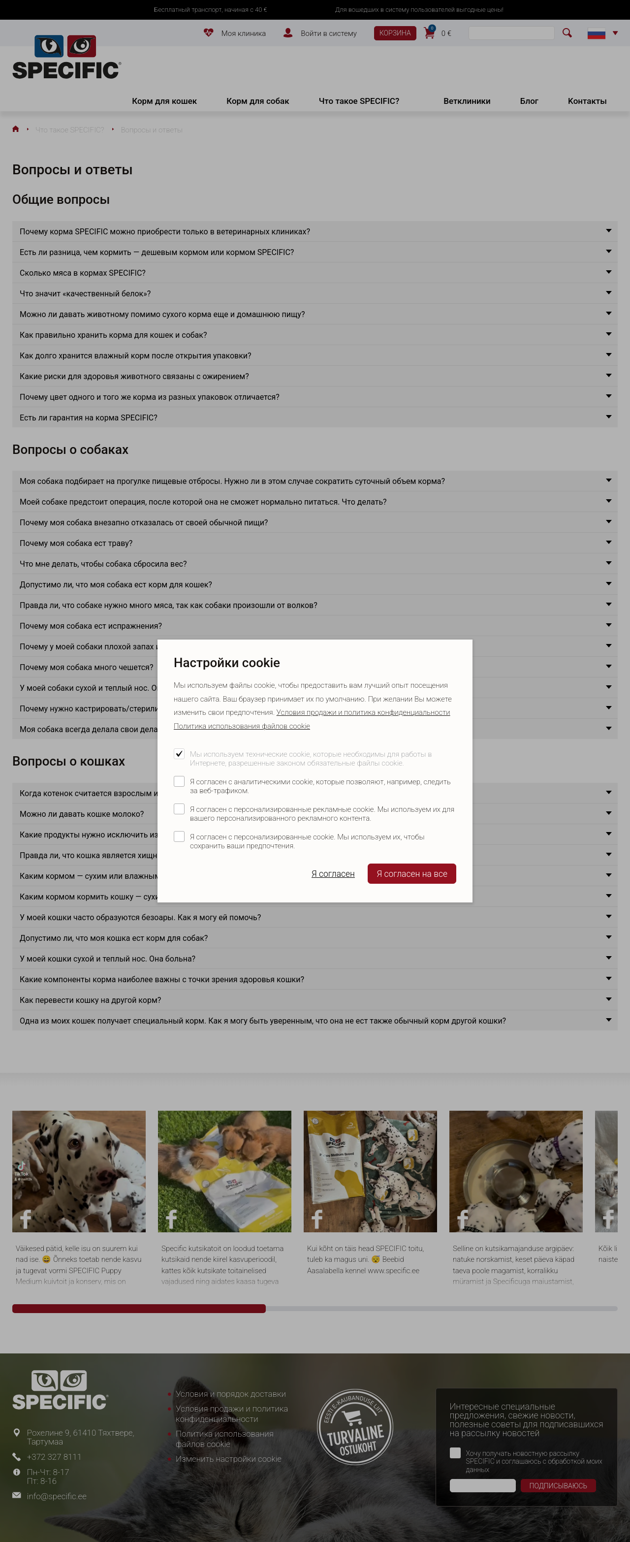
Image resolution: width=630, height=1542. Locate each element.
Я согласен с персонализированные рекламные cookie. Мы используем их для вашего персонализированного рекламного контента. (322, 814)
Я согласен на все (412, 874)
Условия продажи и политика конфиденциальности (363, 712)
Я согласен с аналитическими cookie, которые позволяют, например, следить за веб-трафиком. (320, 786)
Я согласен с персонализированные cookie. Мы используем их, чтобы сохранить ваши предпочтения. (307, 841)
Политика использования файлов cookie (242, 726)
